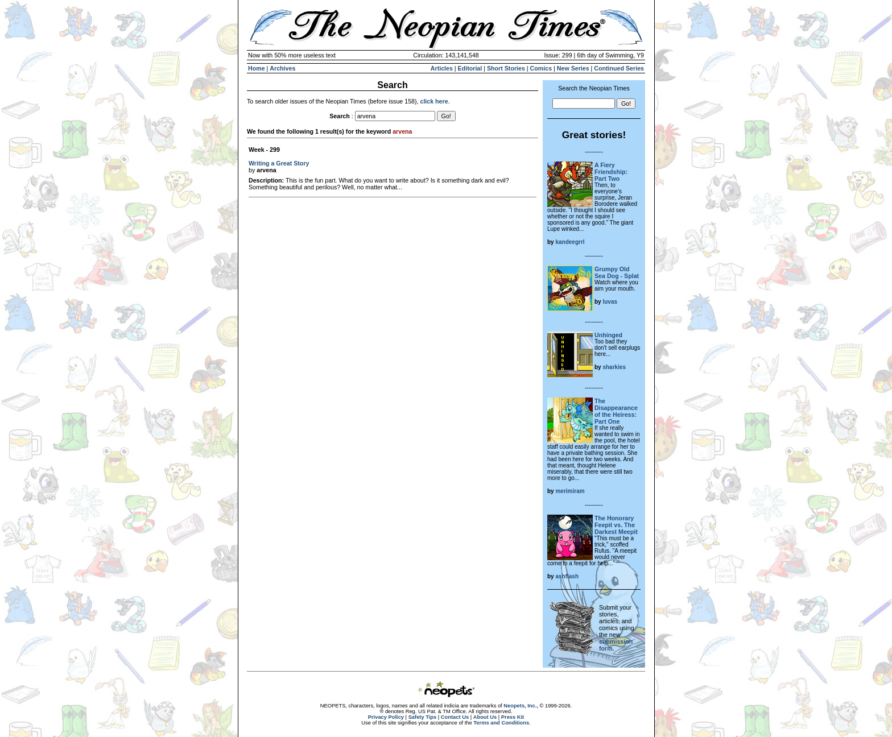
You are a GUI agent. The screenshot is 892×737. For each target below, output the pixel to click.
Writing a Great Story (279, 163)
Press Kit (512, 717)
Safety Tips (422, 717)
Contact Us (455, 717)
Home (256, 68)
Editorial (470, 68)
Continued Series (619, 68)
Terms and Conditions (501, 723)
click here (434, 101)
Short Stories (506, 68)
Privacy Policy (386, 717)
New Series (573, 68)
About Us (485, 717)
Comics (541, 68)
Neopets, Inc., (520, 706)
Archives (282, 68)
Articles (442, 68)
